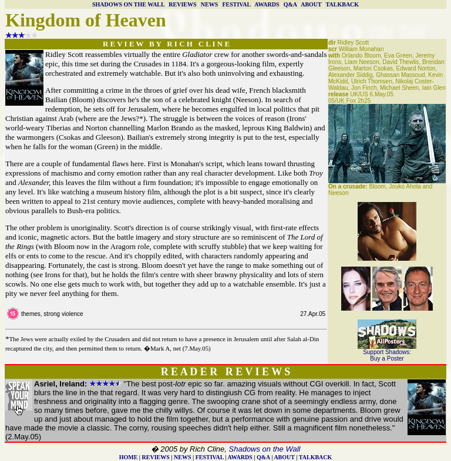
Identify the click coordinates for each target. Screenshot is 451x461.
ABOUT (311, 4)
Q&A (290, 4)
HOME (128, 457)
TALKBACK (342, 4)
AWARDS (266, 4)
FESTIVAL (236, 4)
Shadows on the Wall (265, 449)
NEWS (209, 4)
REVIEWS (182, 4)
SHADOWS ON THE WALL (128, 4)
